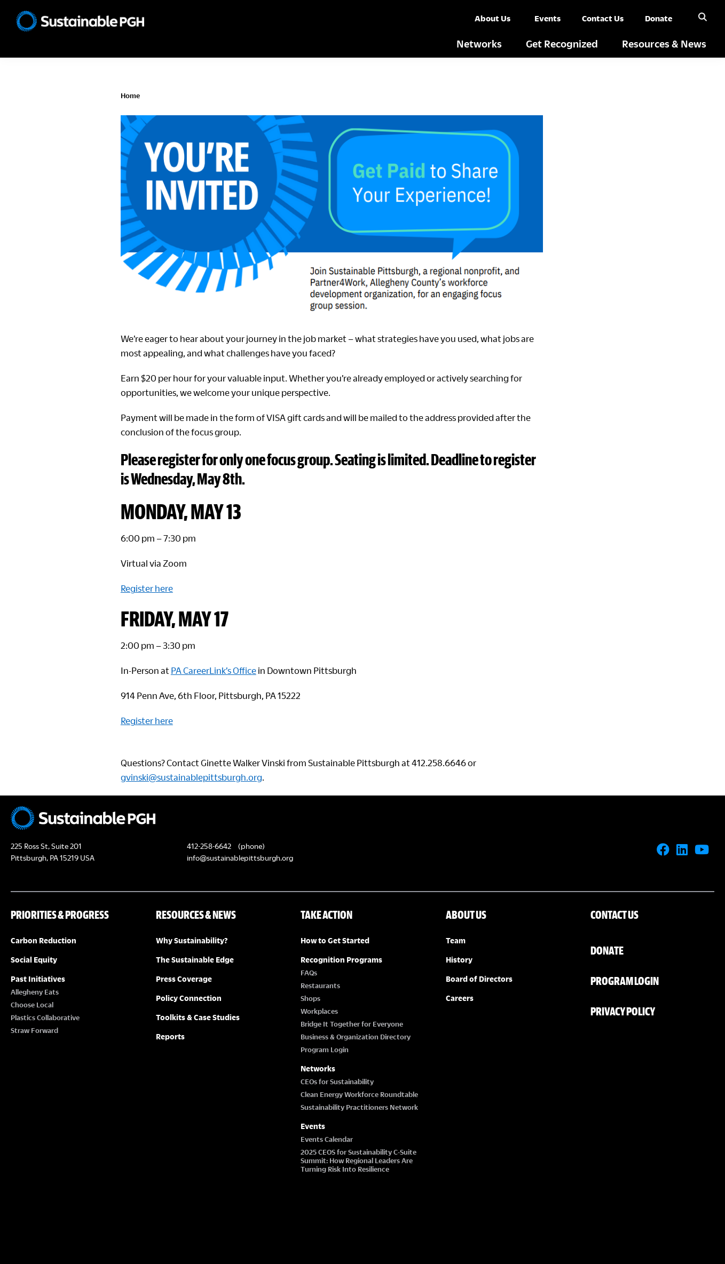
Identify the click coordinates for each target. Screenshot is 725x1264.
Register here (201, 565)
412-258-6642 (209, 823)
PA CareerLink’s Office (268, 647)
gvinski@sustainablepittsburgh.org (246, 754)
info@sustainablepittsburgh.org (240, 835)
